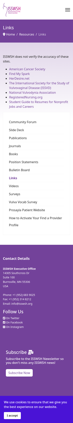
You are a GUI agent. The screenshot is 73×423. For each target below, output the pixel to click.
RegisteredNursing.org (25, 97)
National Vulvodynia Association (32, 92)
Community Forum (22, 122)
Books (13, 154)
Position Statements (23, 162)
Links (13, 178)
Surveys (14, 194)
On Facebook (14, 322)
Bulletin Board (19, 170)
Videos (14, 186)
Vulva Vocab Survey (23, 202)
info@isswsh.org (21, 303)
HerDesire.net (19, 78)
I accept (12, 415)
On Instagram (15, 327)
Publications (18, 138)
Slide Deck (16, 130)
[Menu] (67, 10)
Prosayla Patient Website (27, 210)
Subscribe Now (19, 373)
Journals (15, 146)
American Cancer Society (27, 69)
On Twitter (12, 318)
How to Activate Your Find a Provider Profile (35, 221)
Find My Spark (19, 74)
